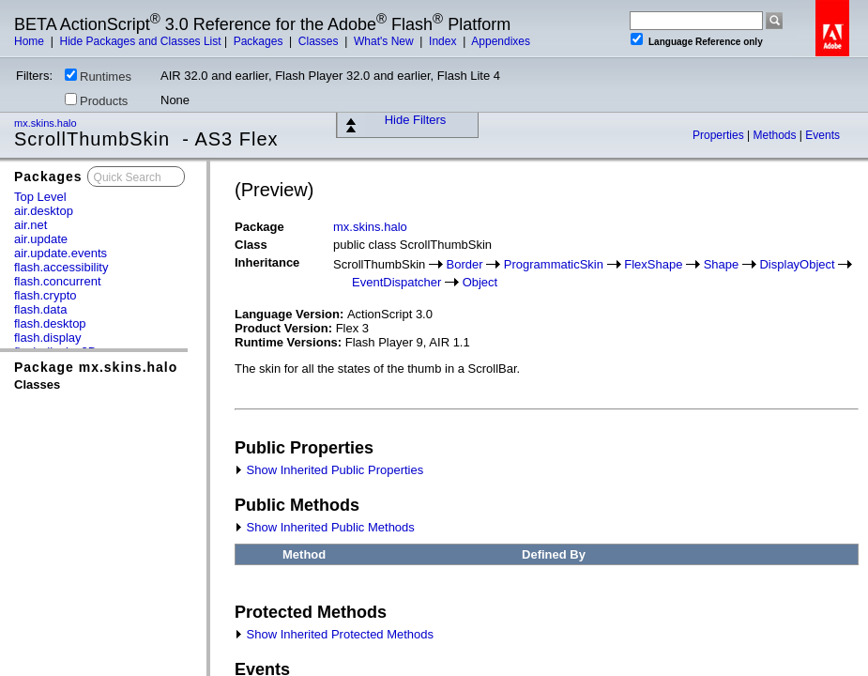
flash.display (48, 337)
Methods (776, 135)
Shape (721, 264)
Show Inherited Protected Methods (334, 634)
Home (30, 41)
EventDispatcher (396, 282)
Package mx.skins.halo (95, 367)
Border (465, 264)
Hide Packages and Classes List (140, 41)
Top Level (40, 197)
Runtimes (98, 76)
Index (444, 41)
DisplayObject (796, 264)
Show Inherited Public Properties (329, 470)
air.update (41, 239)
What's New (385, 41)
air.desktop (43, 211)
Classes (320, 41)
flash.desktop (50, 323)
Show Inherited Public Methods (325, 527)
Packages (260, 41)
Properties (720, 135)
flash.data (40, 309)
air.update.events (60, 253)
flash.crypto (45, 295)
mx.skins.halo (47, 123)
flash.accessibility (61, 267)
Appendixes (500, 41)
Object (480, 282)
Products (96, 100)
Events (822, 135)
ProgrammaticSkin (553, 264)
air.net (30, 225)
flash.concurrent (57, 281)
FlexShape (653, 264)
